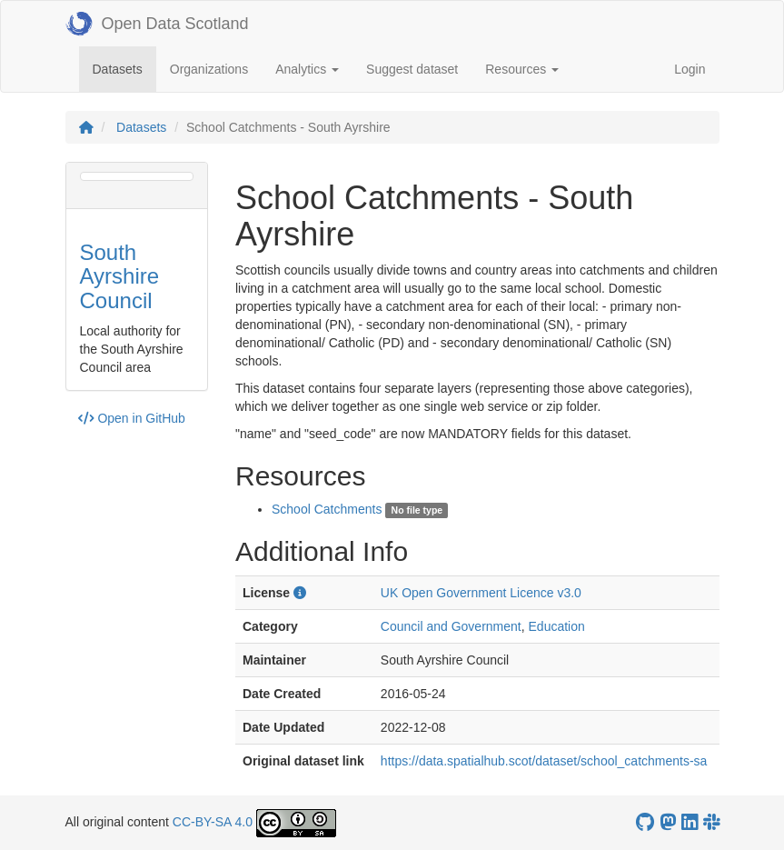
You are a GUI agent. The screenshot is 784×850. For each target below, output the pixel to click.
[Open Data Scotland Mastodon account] (668, 822)
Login (689, 69)
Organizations (209, 69)
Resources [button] (522, 69)
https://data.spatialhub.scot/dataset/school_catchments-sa (544, 761)
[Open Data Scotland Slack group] (711, 822)
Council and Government (451, 626)
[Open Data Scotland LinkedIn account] (689, 822)
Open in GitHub (131, 418)
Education (557, 626)
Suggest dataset (412, 69)
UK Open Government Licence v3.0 (481, 592)
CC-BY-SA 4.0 (213, 822)
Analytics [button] (307, 69)
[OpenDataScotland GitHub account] (645, 822)
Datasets (124, 67)
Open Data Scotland (157, 23)
